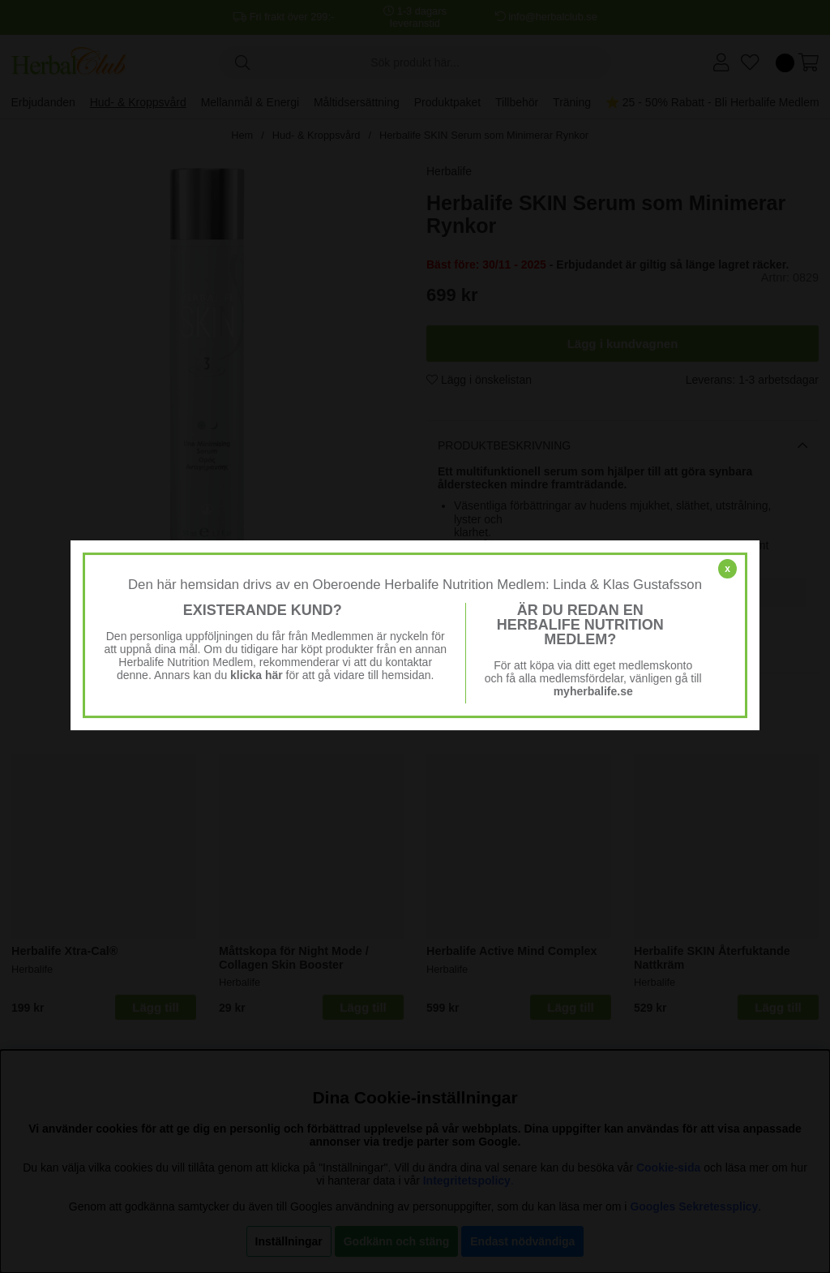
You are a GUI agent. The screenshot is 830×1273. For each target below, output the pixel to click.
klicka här (256, 675)
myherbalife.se (593, 691)
